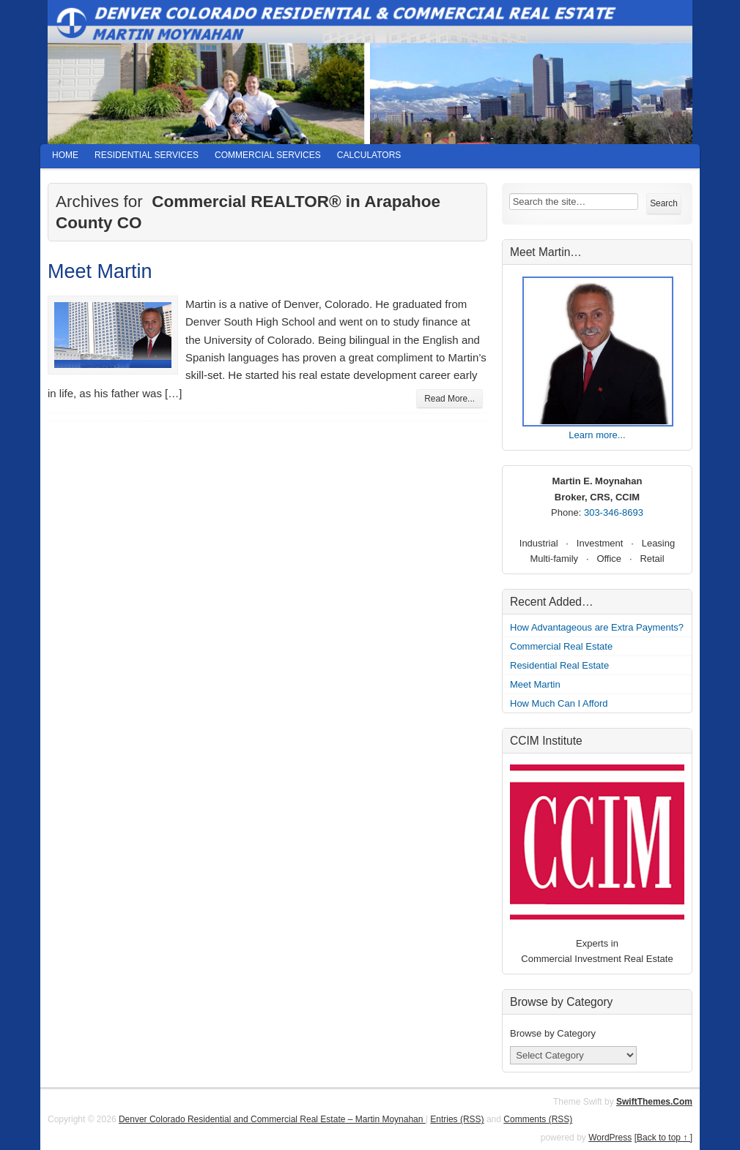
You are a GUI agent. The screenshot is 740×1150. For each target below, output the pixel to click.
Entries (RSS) (457, 1119)
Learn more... (597, 434)
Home (65, 155)
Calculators (369, 155)
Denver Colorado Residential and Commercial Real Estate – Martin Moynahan (272, 1119)
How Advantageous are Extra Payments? (597, 627)
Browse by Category (553, 1033)
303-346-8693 (613, 512)
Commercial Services (268, 155)
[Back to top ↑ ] (663, 1137)
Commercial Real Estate (561, 646)
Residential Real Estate (559, 665)
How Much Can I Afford (558, 703)
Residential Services (147, 155)
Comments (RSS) (537, 1119)
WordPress (610, 1137)
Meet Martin (100, 271)
